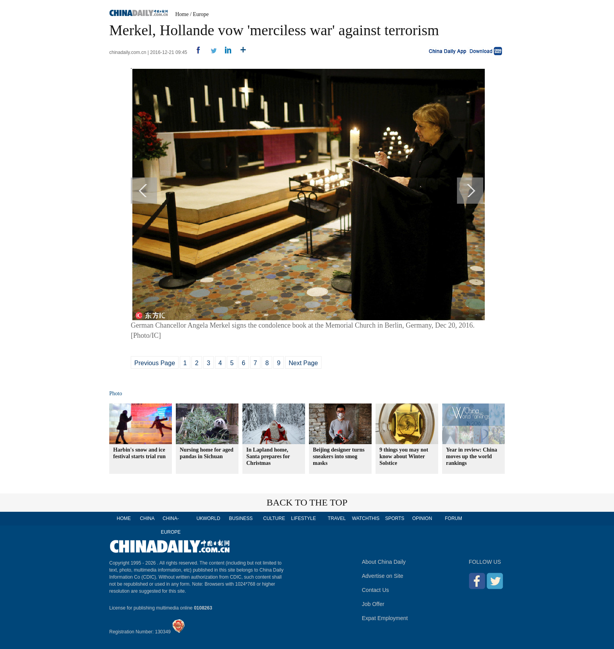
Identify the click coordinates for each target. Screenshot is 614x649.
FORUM (453, 518)
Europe (201, 14)
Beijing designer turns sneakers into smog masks (339, 456)
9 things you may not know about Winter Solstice (403, 456)
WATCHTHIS (365, 518)
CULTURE (274, 518)
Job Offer (373, 604)
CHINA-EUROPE (171, 525)
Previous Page (154, 363)
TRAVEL (337, 518)
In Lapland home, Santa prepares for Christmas (268, 456)
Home (182, 14)
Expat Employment (385, 618)
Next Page (303, 363)
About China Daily (384, 562)
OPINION (422, 518)
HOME (124, 518)
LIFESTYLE (303, 518)
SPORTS (394, 518)
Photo (115, 393)
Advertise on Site (382, 576)
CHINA (147, 518)
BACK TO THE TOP (307, 502)
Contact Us (375, 590)
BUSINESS (241, 518)
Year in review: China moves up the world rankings (471, 456)
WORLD (211, 518)
